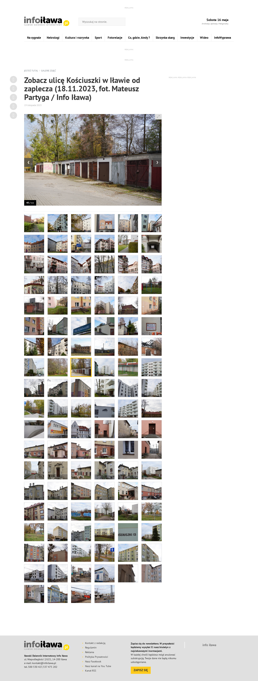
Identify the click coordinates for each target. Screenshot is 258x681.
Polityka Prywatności (96, 656)
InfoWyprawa (222, 37)
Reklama (89, 652)
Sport (98, 37)
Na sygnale (34, 37)
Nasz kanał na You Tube (98, 666)
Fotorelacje (115, 37)
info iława (209, 645)
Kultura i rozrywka (77, 37)
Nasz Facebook (93, 661)
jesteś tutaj (31, 70)
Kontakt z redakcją (95, 643)
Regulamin (91, 647)
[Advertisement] (129, 623)
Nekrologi (53, 37)
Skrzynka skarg (165, 37)
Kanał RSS (90, 670)
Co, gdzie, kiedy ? (139, 37)
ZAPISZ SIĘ (141, 670)
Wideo (204, 37)
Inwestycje (187, 37)
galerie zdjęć (48, 70)
